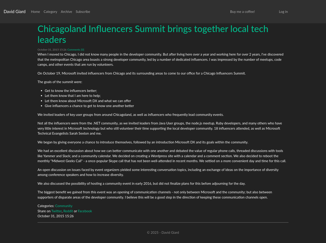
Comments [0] (75, 49)
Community (64, 206)
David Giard (15, 11)
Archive (66, 11)
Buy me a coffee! (242, 11)
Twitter (56, 211)
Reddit (68, 211)
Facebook (85, 211)
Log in (283, 11)
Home (35, 11)
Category (50, 11)
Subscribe (83, 11)
